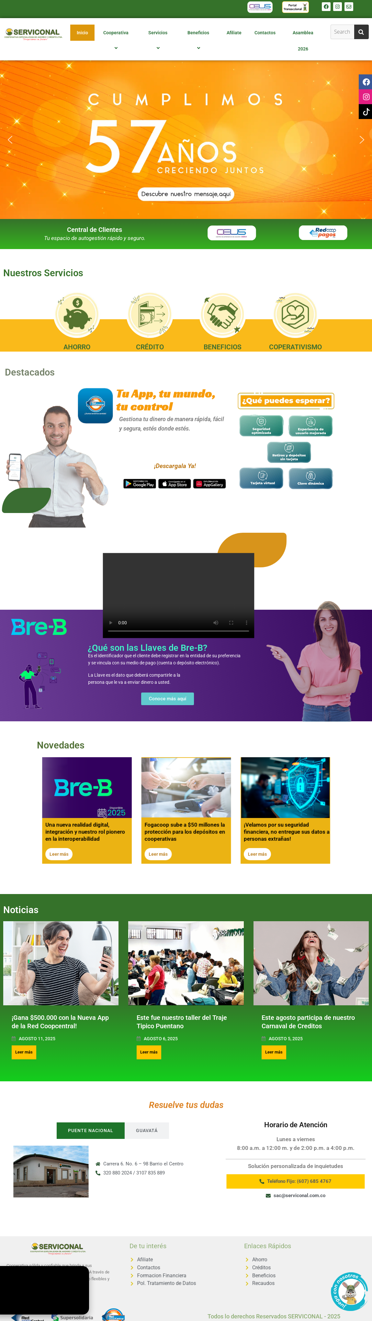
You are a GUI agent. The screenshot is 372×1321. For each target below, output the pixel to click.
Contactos (265, 32)
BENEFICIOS (223, 347)
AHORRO (76, 347)
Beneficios (199, 40)
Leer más (24, 1052)
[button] (186, 139)
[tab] (91, 1130)
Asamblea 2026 (303, 40)
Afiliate (234, 32)
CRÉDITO (149, 347)
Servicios (158, 40)
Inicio (82, 32)
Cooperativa (116, 40)
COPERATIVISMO (295, 347)
